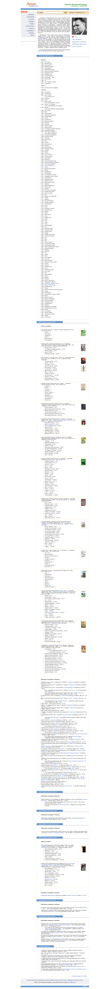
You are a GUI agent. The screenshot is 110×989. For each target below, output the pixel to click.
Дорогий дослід (48, 879)
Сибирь (51, 763)
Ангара (67, 730)
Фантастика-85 (61, 777)
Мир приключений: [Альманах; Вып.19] (70, 753)
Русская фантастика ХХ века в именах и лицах (75, 969)
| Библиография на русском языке (79, 41)
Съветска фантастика (64, 804)
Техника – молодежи (73, 698)
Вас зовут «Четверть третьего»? (75, 692)
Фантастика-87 (68, 785)
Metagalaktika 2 (80, 818)
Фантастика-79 (56, 768)
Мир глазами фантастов (68, 963)
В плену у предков (77, 736)
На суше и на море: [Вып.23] (70, 769)
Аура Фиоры (56, 717)
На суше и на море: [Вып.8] (81, 733)
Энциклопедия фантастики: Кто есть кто (76, 966)
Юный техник (75, 755)
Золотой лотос (71, 690)
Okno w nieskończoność (62, 940)
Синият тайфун (73, 802)
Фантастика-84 (57, 775)
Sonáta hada (50, 911)
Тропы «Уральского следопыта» (76, 761)
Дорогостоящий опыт (49, 165)
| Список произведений (77, 39)
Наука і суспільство (72, 895)
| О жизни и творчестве (77, 46)
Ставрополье (71, 682)
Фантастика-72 (61, 748)
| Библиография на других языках (79, 44)
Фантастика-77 (54, 765)
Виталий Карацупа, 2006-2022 (79, 976)
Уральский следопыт (69, 687)
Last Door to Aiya (59, 932)
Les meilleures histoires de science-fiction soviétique (58, 924)
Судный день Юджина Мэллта (51, 283)
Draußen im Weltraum (57, 936)
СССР (74, 36)
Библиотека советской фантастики (61, 420)
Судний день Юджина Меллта (48, 895)
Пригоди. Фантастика (58, 865)
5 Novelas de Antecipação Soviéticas (56, 832)
